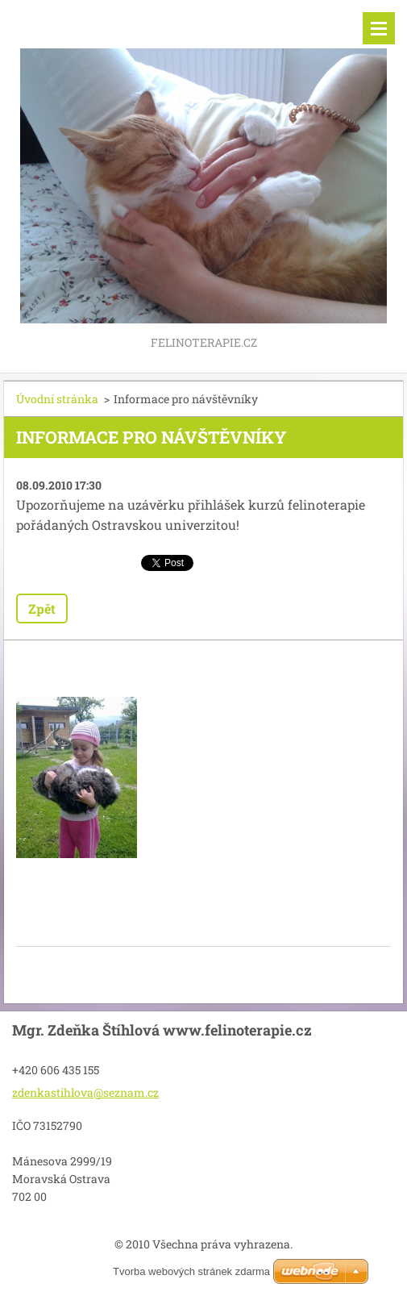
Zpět (42, 608)
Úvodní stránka (57, 398)
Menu (379, 28)
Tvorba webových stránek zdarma (191, 1271)
